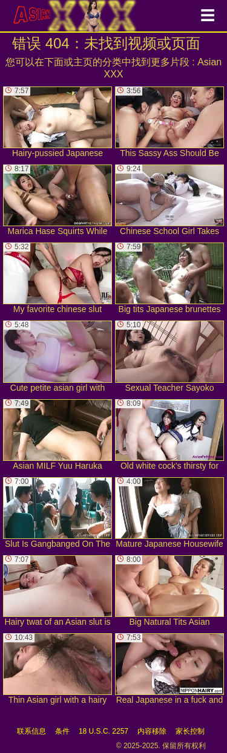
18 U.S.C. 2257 (103, 731)
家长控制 (190, 731)
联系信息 (31, 731)
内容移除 (151, 731)
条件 (62, 731)
